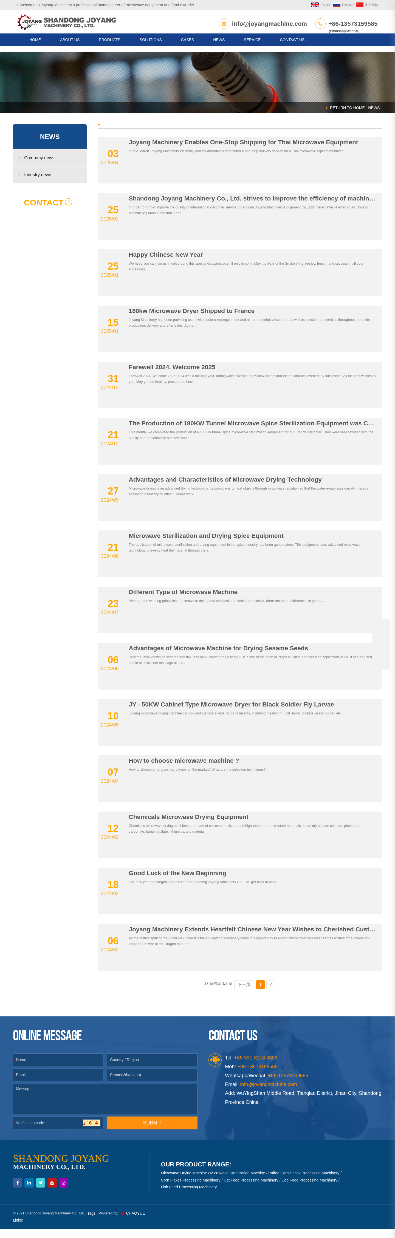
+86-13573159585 (350, 23)
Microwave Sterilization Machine (238, 1182)
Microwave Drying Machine (185, 1182)
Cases (187, 45)
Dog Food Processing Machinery (310, 1188)
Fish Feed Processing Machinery (190, 1195)
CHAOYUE (148, 1222)
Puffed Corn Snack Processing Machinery (305, 1182)
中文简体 (360, 5)
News (219, 45)
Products (109, 45)
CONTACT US (292, 45)
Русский (337, 5)
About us (70, 45)
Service (252, 45)
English (315, 5)
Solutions (151, 45)
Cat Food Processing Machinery (252, 1188)
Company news (43, 166)
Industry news (41, 183)
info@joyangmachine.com (267, 23)
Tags (105, 1222)
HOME (35, 45)
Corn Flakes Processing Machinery (192, 1188)
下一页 (242, 993)
